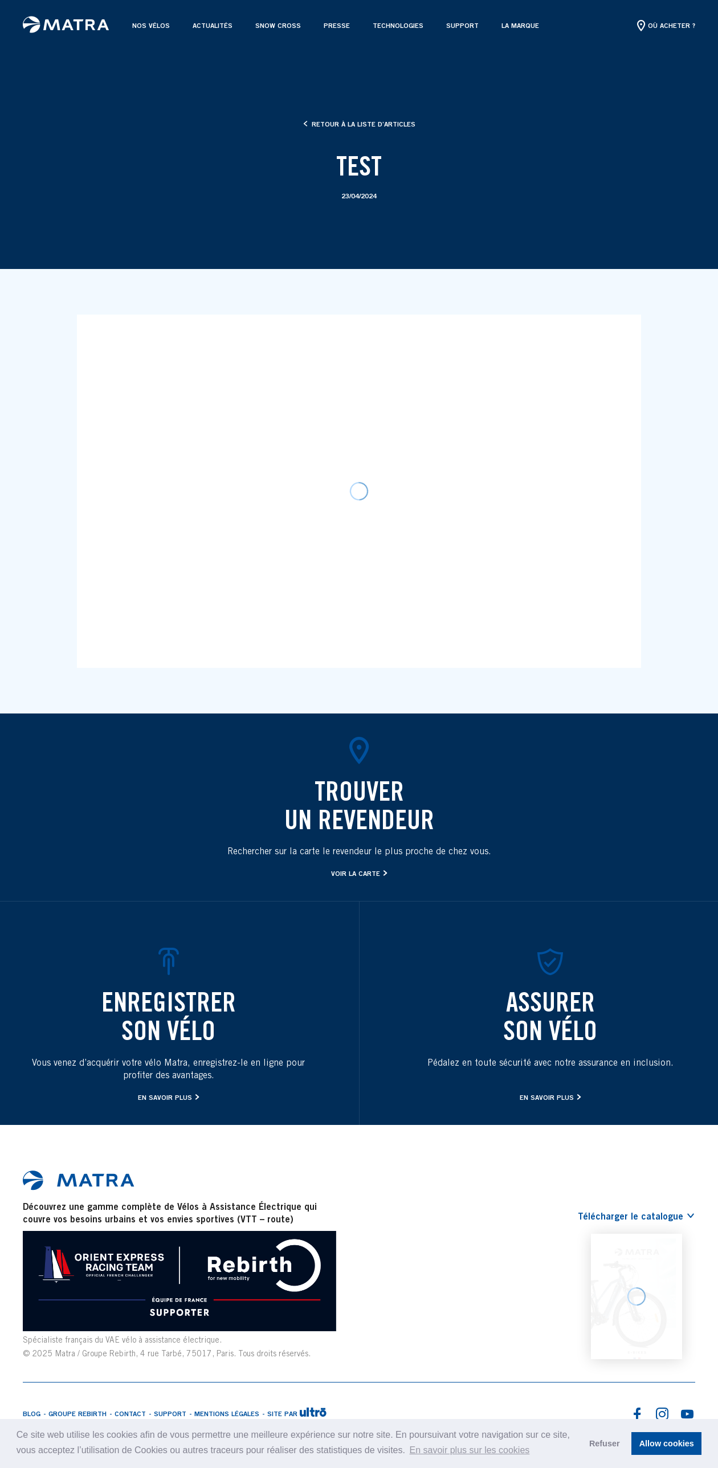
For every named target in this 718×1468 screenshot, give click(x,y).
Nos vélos (151, 25)
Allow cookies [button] (666, 1443)
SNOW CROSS (278, 25)
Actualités (212, 25)
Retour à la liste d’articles (359, 124)
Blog (31, 1413)
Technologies (398, 25)
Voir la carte (355, 873)
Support (462, 25)
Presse (337, 25)
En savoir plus (165, 1097)
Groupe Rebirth (77, 1413)
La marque (520, 25)
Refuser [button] (604, 1443)
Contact (130, 1413)
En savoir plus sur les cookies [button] (470, 1450)
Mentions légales (226, 1413)
